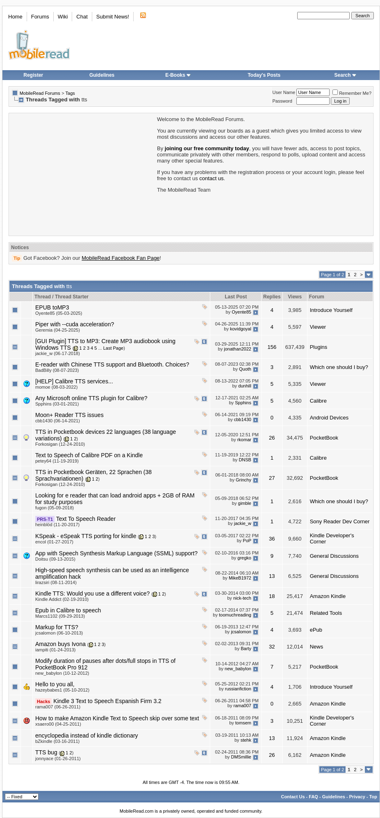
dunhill (244, 385)
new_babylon (238, 668)
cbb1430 (242, 419)
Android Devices (329, 418)
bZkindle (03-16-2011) (57, 741)
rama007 (242, 705)
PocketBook (324, 438)
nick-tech (242, 598)
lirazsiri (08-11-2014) (56, 582)
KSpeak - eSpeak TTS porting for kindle (85, 536)
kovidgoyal (240, 328)
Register (33, 75)
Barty (246, 648)
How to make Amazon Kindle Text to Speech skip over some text (117, 718)
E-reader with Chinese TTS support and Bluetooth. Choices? (112, 364)
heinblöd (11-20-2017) (57, 524)
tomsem (243, 722)
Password (282, 101)
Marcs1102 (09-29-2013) (60, 616)
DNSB (245, 459)
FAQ (313, 796)
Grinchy (243, 479)
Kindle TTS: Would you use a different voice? (92, 593)
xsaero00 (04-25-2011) (58, 724)
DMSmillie (241, 756)
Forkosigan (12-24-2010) (60, 444)
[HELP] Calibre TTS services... (74, 381)
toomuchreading (235, 614)
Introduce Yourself (331, 310)
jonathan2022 (237, 348)
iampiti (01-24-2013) (55, 649)
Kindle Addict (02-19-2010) (62, 599)
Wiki (63, 17)
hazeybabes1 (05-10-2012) (62, 689)
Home (15, 17)
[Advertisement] (82, 173)
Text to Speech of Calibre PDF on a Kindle (89, 455)
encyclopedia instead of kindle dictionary (86, 735)
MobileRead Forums (40, 93)
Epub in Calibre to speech (68, 610)
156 (271, 347)
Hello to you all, (55, 684)
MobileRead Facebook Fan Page (120, 258)
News (316, 647)
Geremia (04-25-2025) (57, 330)
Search (345, 75)
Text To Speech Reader (86, 519)
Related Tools (326, 613)
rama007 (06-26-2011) (57, 706)
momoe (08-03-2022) (56, 387)
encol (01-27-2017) (54, 541)
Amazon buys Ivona (60, 644)
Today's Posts (264, 75)
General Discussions (334, 556)
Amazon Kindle (328, 596)
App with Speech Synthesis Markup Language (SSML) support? (116, 553)
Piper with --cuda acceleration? (74, 324)
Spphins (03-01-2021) (57, 403)
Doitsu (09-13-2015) (55, 559)
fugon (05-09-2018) (54, 507)
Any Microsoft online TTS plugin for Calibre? (91, 398)
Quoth (245, 369)
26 (272, 438)
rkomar (244, 439)
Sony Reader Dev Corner (340, 521)
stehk (246, 740)
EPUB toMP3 (52, 307)
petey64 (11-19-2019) (57, 460)
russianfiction (238, 688)
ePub (316, 630)
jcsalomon (241, 631)
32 (272, 647)
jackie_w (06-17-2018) (57, 353)
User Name (284, 92)
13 (272, 576)
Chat (81, 17)
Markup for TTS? (56, 627)
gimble (244, 503)
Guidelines (101, 75)
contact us (211, 178)
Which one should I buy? (339, 367)
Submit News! (112, 17)
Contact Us (293, 796)
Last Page (113, 348)
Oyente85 (241, 311)
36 (272, 539)
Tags (70, 93)
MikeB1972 (240, 577)
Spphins (243, 402)
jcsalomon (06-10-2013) (59, 632)
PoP (247, 540)
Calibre (318, 401)
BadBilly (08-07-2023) (57, 370)
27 (272, 478)
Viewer (318, 327)
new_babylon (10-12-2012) (62, 673)
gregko (244, 557)
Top (373, 796)
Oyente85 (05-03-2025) (58, 313)
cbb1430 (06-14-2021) (57, 420)
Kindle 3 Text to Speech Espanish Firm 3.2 (107, 701)
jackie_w (242, 523)
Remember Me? (351, 93)
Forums (40, 17)
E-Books (178, 75)
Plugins (319, 347)
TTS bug (46, 752)
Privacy (357, 796)
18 (272, 596)
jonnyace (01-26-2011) (58, 758)
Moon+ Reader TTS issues (69, 415)
